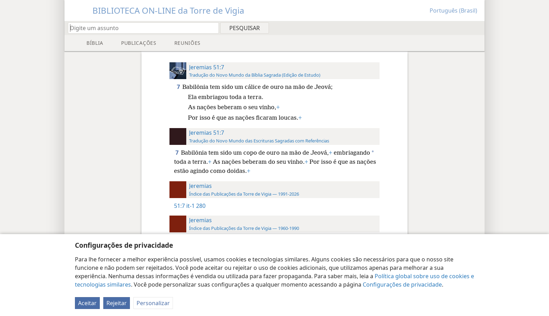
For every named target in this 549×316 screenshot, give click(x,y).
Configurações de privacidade (402, 284)
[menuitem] (477, 27)
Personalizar (153, 303)
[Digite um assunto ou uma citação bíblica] (140, 28)
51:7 (179, 206)
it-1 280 (196, 206)
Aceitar (87, 303)
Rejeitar (116, 303)
